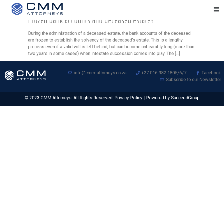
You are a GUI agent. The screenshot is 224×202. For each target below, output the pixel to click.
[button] (216, 9)
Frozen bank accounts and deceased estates (91, 20)
